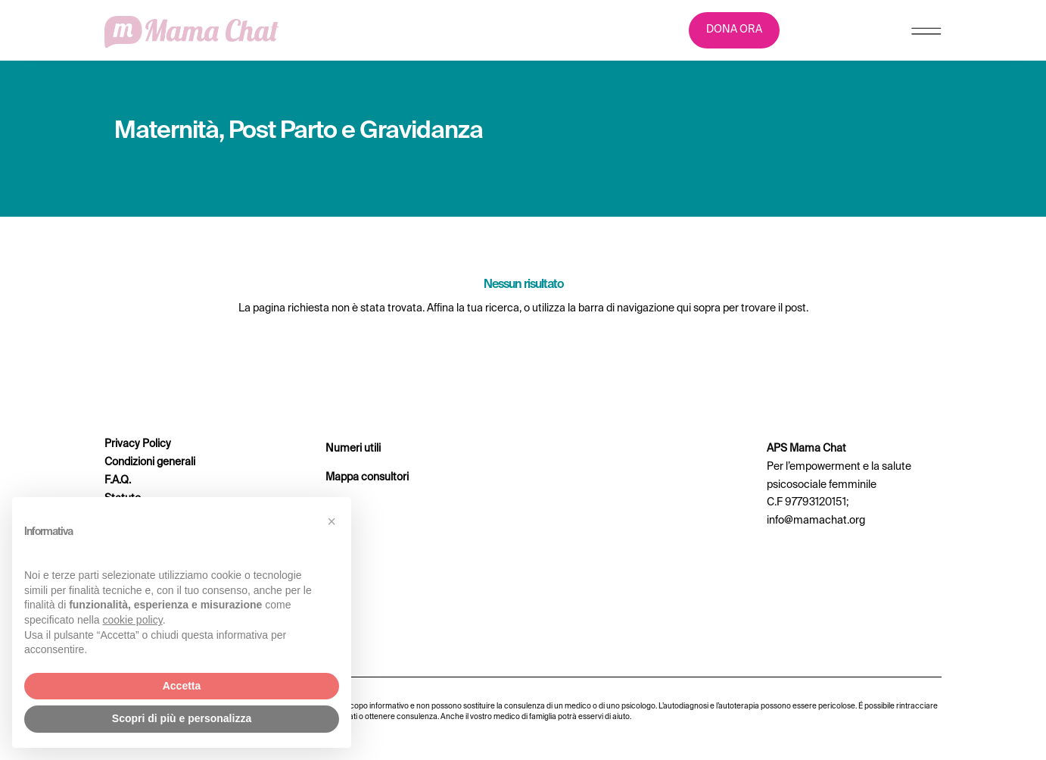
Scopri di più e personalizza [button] (181, 718)
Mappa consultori (367, 477)
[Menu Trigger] (926, 34)
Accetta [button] (182, 686)
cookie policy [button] (133, 620)
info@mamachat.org (816, 520)
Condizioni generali (149, 462)
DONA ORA (734, 29)
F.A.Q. (117, 480)
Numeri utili (353, 448)
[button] (331, 521)
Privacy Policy (137, 444)
